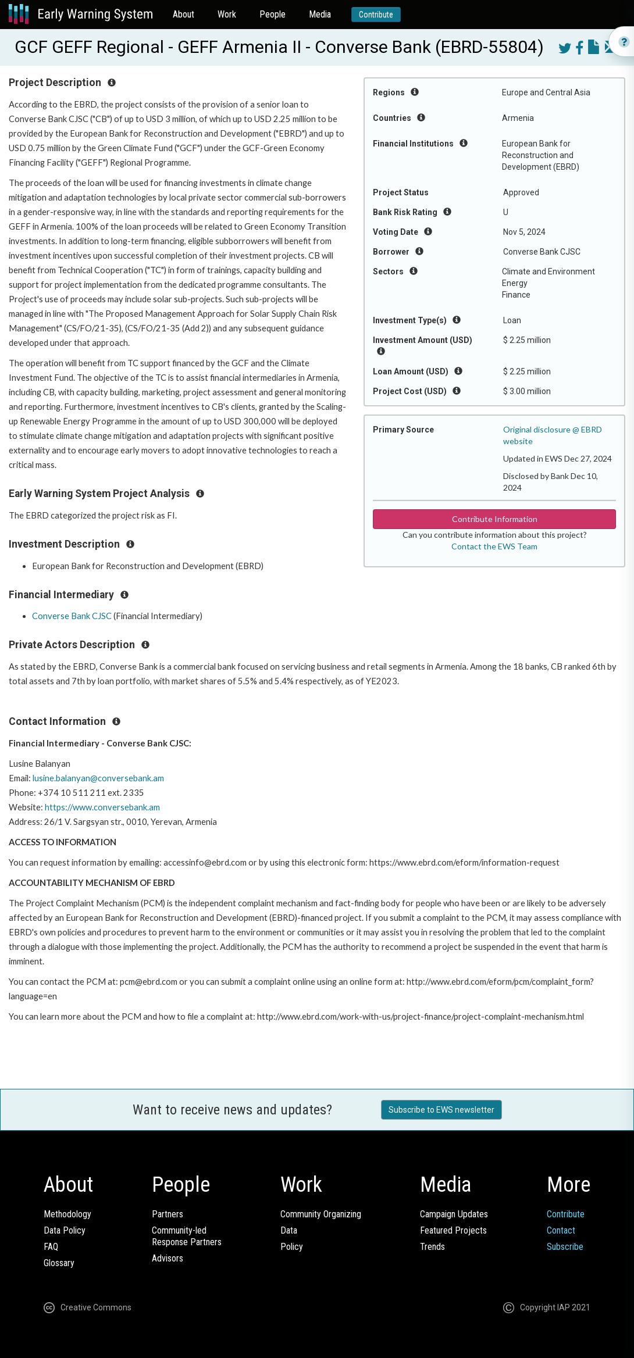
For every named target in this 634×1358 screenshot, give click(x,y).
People (272, 14)
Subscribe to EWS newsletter (441, 1109)
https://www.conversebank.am (102, 807)
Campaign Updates (454, 1214)
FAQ (51, 1246)
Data (288, 1230)
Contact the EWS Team (494, 546)
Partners (167, 1214)
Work (227, 14)
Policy (291, 1246)
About (183, 14)
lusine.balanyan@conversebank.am (98, 778)
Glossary (59, 1262)
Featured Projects (453, 1230)
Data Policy (65, 1230)
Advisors (167, 1258)
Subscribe (565, 1246)
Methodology (67, 1214)
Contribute (376, 14)
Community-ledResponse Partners (187, 1236)
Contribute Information (494, 519)
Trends (432, 1246)
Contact (561, 1230)
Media (320, 14)
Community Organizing (320, 1214)
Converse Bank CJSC (72, 616)
